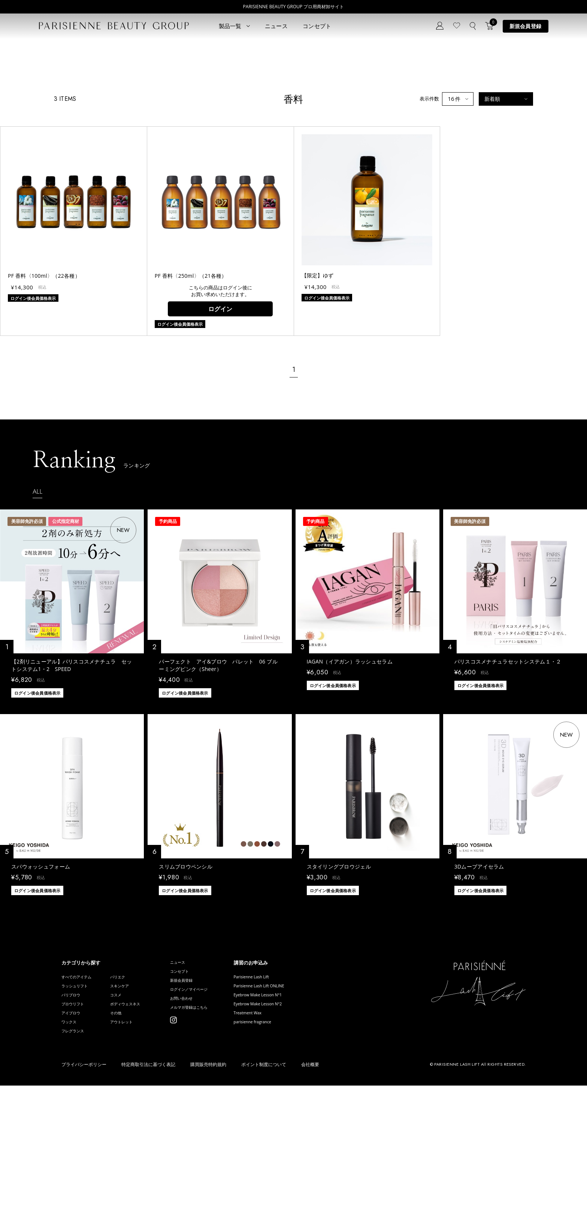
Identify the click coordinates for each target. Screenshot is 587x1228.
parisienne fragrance (286, 1161)
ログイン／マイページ (212, 1124)
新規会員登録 (525, 26)
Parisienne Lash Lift (285, 1105)
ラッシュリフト (78, 1116)
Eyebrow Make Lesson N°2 (293, 1139)
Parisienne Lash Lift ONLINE (294, 1116)
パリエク (129, 1105)
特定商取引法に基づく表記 (148, 1206)
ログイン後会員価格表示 (37, 821)
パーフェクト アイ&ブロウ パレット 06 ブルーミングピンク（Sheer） (218, 793)
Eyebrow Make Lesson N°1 (293, 1127)
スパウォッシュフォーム (40, 994)
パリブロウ (73, 1127)
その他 (126, 1150)
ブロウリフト (76, 1139)
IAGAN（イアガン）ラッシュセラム (350, 789)
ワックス (71, 1161)
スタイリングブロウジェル (339, 994)
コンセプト (317, 26)
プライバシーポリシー (83, 1206)
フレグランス (76, 1172)
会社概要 (310, 1206)
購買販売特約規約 (208, 1206)
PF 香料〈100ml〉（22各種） (44, 403)
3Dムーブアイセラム (479, 994)
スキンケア (131, 1116)
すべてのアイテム (80, 1105)
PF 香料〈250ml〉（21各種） (191, 403)
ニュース (276, 26)
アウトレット (133, 1161)
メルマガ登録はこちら (212, 1146)
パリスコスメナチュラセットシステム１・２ (508, 789)
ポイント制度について (263, 1206)
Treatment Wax (280, 1150)
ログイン (220, 437)
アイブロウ (73, 1150)
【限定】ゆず (318, 403)
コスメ (126, 1127)
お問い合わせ (202, 1135)
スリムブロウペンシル (185, 994)
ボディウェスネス (138, 1139)
